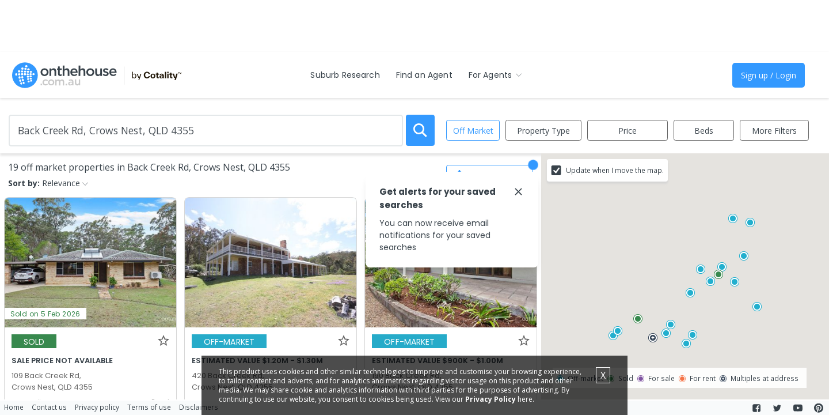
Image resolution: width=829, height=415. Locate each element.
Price (627, 130)
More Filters (774, 130)
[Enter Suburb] (206, 130)
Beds (703, 130)
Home (14, 407)
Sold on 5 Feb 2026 (45, 314)
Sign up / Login (768, 75)
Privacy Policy (490, 399)
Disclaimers (198, 407)
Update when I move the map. (615, 170)
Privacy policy (97, 407)
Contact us (49, 407)
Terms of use (149, 407)
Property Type (543, 130)
